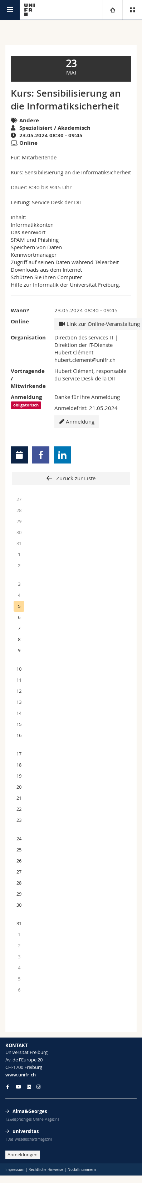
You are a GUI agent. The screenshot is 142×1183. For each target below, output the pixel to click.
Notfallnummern (82, 1169)
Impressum (14, 1169)
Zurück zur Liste (75, 478)
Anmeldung (76, 421)
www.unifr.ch (20, 1074)
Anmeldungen (23, 1154)
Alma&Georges (30, 1111)
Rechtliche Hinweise (46, 1169)
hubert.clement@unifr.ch (85, 359)
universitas (26, 1131)
